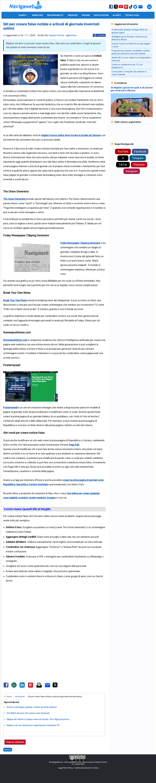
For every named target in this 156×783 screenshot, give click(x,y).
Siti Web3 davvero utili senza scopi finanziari (28, 713)
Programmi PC (55, 15)
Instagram (132, 171)
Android (73, 15)
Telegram (137, 158)
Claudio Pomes (56, 35)
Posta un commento (15, 742)
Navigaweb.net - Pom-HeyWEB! (63, 762)
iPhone (86, 15)
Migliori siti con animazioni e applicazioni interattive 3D (33, 725)
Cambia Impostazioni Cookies (86, 768)
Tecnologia (132, 15)
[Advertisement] (54, 616)
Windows (37, 15)
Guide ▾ (22, 15)
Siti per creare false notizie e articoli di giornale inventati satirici (51, 26)
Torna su (7, 750)
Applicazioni (101, 15)
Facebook (140, 151)
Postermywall (10, 407)
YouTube (123, 151)
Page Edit (74, 444)
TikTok (123, 164)
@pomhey (71, 35)
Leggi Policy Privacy (65, 768)
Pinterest (139, 164)
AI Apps (117, 15)
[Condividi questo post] (99, 35)
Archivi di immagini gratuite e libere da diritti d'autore (32, 707)
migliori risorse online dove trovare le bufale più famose (71, 135)
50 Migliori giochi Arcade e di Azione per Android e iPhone (132, 89)
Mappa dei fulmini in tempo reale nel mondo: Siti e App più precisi (38, 719)
